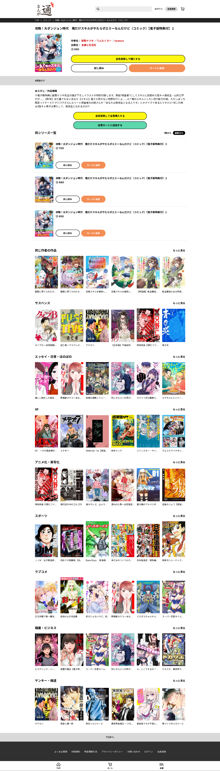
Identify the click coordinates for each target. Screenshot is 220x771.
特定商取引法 (90, 751)
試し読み (99, 68)
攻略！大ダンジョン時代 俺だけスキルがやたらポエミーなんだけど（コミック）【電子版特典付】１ (111, 212)
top (37, 20)
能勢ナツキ (87, 40)
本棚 (161, 768)
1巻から (167, 133)
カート (110, 768)
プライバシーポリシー (112, 751)
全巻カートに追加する (110, 125)
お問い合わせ (133, 751)
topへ (110, 737)
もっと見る (179, 250)
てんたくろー (104, 40)
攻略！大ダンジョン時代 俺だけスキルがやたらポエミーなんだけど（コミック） (92, 20)
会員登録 (171, 9)
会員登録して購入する (128, 58)
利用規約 (75, 751)
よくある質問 (60, 751)
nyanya (119, 40)
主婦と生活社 (88, 45)
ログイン (159, 9)
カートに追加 (157, 68)
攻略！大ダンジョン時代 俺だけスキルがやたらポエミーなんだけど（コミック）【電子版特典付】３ (111, 144)
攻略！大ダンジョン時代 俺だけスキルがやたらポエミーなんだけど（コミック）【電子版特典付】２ (111, 178)
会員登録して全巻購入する (110, 115)
